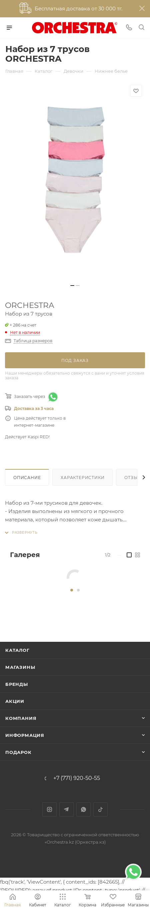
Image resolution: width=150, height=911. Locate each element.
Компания (20, 718)
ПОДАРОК (18, 752)
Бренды (16, 684)
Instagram (49, 809)
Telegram (66, 809)
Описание (27, 477)
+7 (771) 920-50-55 (76, 778)
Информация (24, 735)
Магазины (20, 667)
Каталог (17, 650)
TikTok (100, 809)
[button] (71, 590)
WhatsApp (83, 809)
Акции (14, 701)
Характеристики (82, 477)
